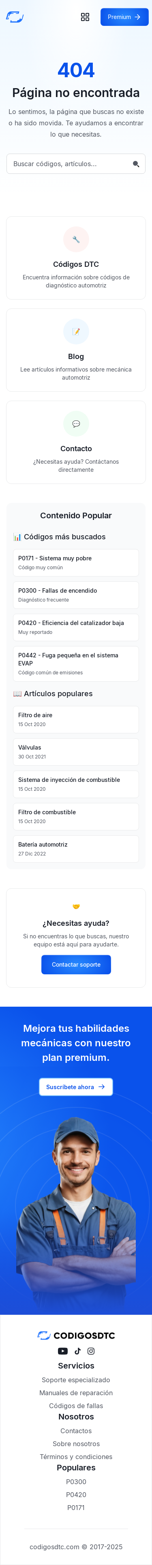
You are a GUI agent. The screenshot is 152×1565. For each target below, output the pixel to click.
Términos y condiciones (76, 1457)
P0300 (76, 1482)
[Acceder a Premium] (125, 17)
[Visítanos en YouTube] (63, 1351)
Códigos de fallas (76, 1406)
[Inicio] (17, 17)
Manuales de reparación (76, 1393)
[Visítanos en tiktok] (77, 1351)
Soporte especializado (76, 1380)
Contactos (76, 1431)
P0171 (76, 1508)
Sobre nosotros (76, 1444)
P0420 (76, 1495)
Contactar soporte (76, 964)
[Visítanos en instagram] (91, 1351)
